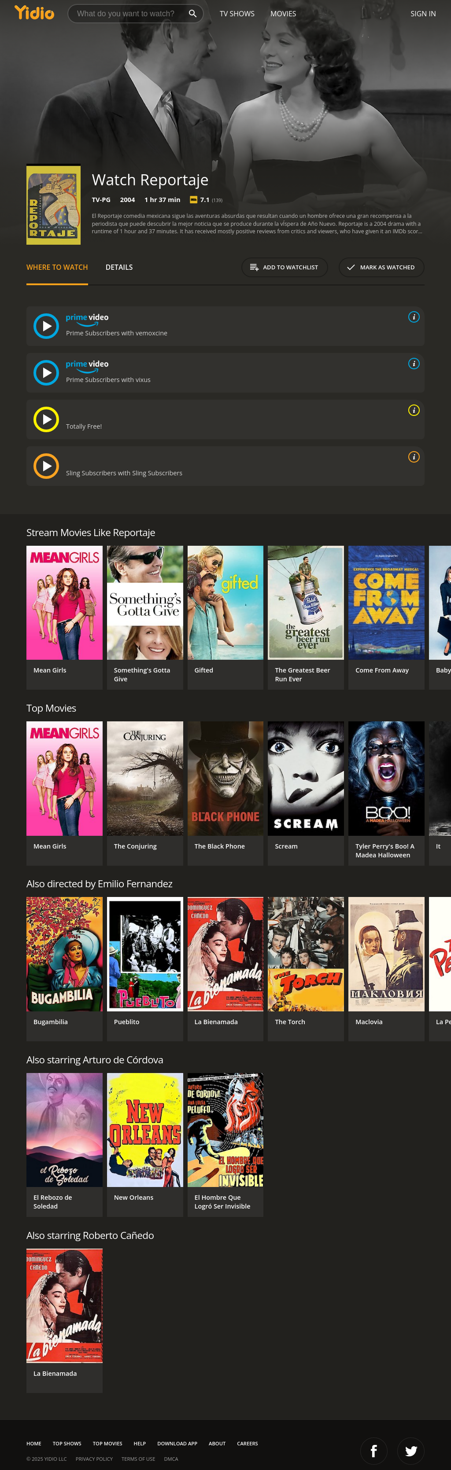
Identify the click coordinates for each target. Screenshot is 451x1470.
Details (119, 267)
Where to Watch (57, 267)
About (217, 1443)
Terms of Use (138, 1458)
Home (33, 1443)
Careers (247, 1443)
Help (140, 1443)
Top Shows (67, 1443)
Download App (177, 1443)
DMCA (171, 1458)
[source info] (412, 317)
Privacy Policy (94, 1458)
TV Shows (237, 13)
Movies (283, 13)
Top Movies (107, 1443)
